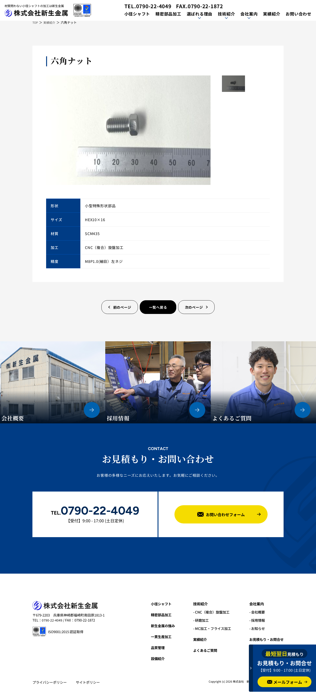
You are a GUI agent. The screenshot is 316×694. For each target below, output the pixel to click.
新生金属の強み (157, 625)
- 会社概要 (255, 612)
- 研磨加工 (196, 620)
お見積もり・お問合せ (265, 639)
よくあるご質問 (201, 650)
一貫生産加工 (155, 636)
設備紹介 (152, 658)
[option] (128, 130)
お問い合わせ (298, 14)
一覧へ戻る (158, 307)
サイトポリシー (91, 682)
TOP (35, 22)
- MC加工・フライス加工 (208, 628)
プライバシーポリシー (50, 682)
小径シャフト (137, 14)
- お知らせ (255, 628)
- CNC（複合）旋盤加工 (207, 612)
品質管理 (152, 647)
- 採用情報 (255, 620)
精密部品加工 (168, 14)
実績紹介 (271, 14)
